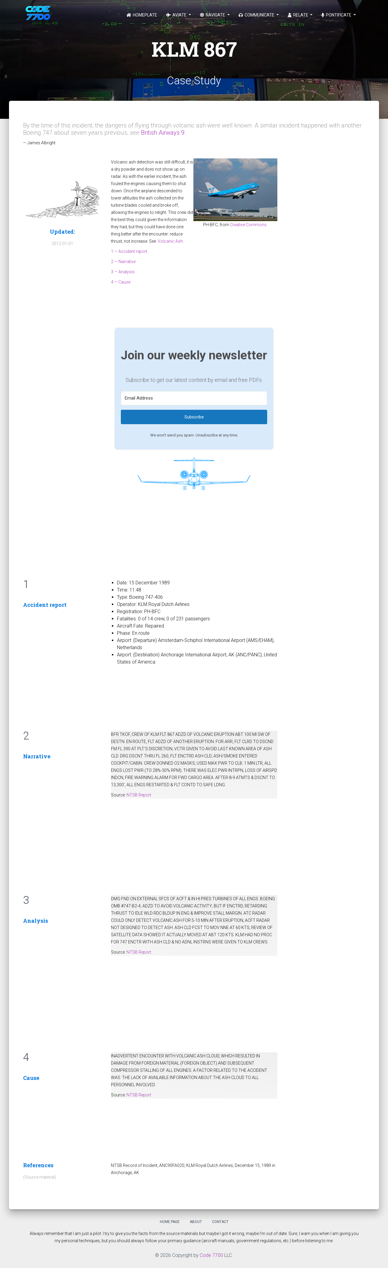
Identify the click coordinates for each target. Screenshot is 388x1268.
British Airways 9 (162, 132)
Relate (298, 15)
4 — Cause (120, 282)
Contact (220, 1222)
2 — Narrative (123, 261)
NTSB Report (139, 795)
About (196, 1222)
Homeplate (142, 15)
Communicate (257, 15)
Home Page (170, 1222)
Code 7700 (211, 1255)
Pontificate (336, 15)
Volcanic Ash (170, 241)
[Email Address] (194, 398)
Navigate (213, 15)
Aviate (176, 15)
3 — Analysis (123, 271)
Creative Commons (248, 224)
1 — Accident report (129, 251)
